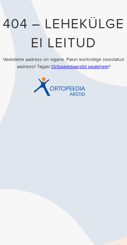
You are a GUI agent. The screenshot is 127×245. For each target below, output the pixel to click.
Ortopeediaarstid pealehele (79, 67)
